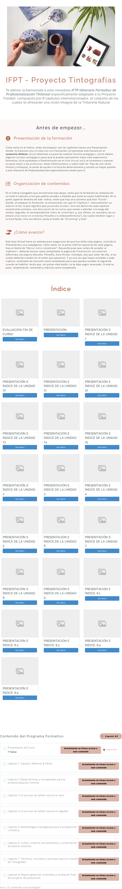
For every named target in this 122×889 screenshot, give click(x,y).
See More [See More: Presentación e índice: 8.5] (19, 697)
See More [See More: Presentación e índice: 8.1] (102, 598)
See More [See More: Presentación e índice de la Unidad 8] (19, 602)
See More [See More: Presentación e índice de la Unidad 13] (19, 447)
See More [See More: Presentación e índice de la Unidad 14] (61, 447)
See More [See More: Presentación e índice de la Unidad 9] (61, 602)
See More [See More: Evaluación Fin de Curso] (19, 339)
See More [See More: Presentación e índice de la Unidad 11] (61, 395)
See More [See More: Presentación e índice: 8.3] (61, 650)
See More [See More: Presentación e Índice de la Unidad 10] (19, 395)
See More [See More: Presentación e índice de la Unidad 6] (61, 551)
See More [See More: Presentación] (61, 335)
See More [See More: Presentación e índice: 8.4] (102, 650)
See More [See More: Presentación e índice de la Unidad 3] (61, 499)
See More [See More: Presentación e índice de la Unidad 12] (102, 395)
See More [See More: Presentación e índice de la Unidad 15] (102, 447)
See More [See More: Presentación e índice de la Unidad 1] (102, 343)
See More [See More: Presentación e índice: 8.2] (19, 650)
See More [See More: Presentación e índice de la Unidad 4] (102, 499)
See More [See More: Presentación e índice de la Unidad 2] (19, 499)
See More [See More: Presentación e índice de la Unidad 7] (102, 551)
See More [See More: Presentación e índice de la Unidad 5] (19, 551)
